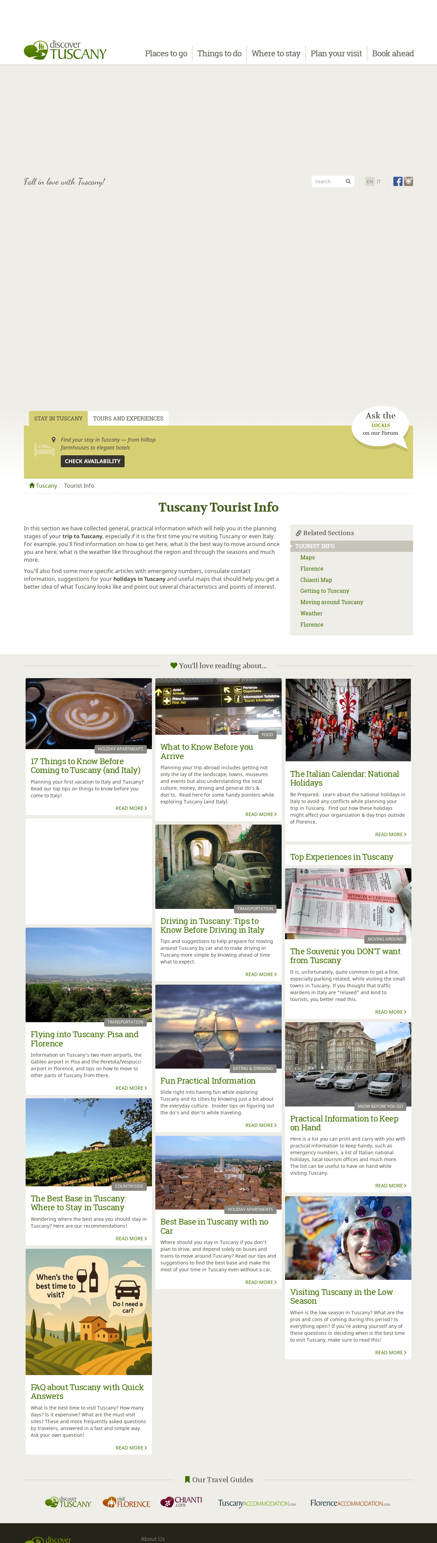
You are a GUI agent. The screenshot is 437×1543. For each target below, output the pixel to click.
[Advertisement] (218, 119)
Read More (131, 808)
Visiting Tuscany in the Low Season (341, 1296)
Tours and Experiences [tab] (128, 418)
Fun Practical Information (208, 1080)
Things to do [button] (219, 57)
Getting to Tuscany (324, 590)
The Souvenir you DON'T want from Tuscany (345, 956)
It (379, 181)
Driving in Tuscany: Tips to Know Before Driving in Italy (212, 925)
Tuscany (43, 485)
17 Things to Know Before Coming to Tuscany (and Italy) (85, 765)
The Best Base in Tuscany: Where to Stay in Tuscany (78, 1203)
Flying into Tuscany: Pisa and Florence (84, 1038)
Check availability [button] (93, 461)
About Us (153, 1539)
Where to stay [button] (276, 57)
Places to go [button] (166, 57)
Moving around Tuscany (331, 601)
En (370, 181)
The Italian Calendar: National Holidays (344, 778)
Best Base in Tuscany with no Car (214, 1226)
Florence (312, 568)
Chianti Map (316, 579)
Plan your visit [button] (336, 57)
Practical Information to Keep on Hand (344, 1123)
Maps (307, 557)
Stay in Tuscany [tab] (58, 418)
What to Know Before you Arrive (206, 751)
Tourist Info (312, 545)
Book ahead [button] (393, 57)
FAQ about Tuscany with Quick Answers (87, 1391)
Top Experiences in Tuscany (342, 856)
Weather (311, 613)
